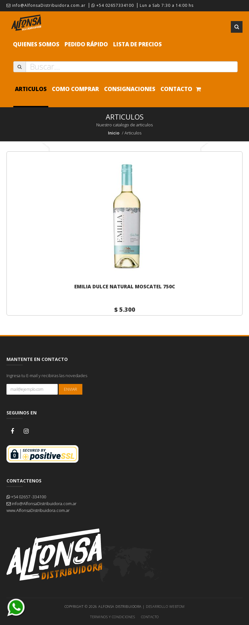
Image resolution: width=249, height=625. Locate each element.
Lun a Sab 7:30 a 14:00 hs (167, 5)
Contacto (176, 89)
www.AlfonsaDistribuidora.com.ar (38, 510)
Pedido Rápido (86, 44)
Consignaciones (129, 89)
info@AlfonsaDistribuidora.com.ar (46, 5)
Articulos (31, 89)
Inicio (113, 133)
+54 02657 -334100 (26, 497)
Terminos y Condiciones (112, 616)
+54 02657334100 (112, 5)
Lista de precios (137, 44)
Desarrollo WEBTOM (165, 606)
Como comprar (75, 89)
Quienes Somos (36, 44)
